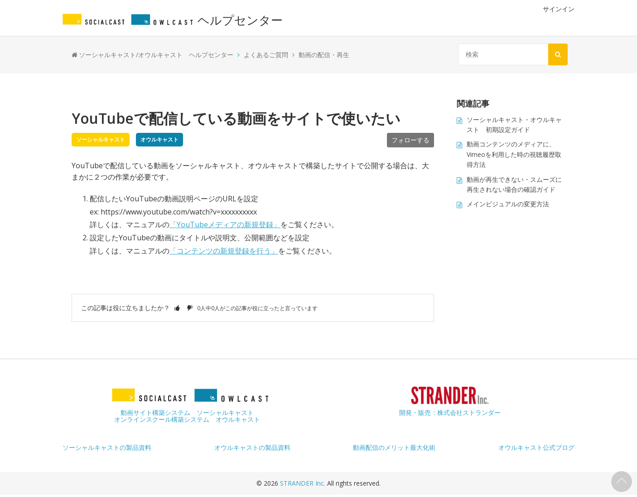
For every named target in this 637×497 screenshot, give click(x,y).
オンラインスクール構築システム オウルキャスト (187, 419)
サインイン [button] (558, 9)
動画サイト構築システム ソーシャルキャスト (187, 412)
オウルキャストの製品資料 (252, 447)
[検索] (511, 54)
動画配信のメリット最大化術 (394, 447)
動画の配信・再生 (324, 54)
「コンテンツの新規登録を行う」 (223, 251)
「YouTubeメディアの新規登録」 (224, 224)
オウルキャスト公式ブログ (536, 447)
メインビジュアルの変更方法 (508, 204)
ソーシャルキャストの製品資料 (107, 447)
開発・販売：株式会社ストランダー (450, 412)
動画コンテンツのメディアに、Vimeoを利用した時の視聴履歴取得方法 (514, 154)
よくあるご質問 (266, 54)
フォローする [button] (410, 140)
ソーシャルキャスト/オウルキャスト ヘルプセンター (156, 54)
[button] (177, 308)
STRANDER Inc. (303, 483)
